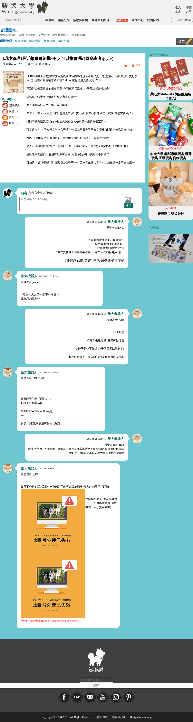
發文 (181, 41)
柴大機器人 (8, 99)
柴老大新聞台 (100, 20)
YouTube (103, 697)
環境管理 (6, 40)
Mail (90, 697)
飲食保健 (20, 40)
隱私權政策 (119, 717)
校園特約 (153, 20)
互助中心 (137, 20)
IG (116, 697)
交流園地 (122, 20)
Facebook (64, 697)
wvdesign (147, 717)
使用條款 (102, 717)
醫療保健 (49, 40)
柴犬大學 (24, 7)
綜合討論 (64, 40)
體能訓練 (35, 40)
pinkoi (128, 697)
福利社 (49, 20)
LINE (77, 697)
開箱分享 (64, 20)
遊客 (24, 193)
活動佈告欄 (80, 20)
